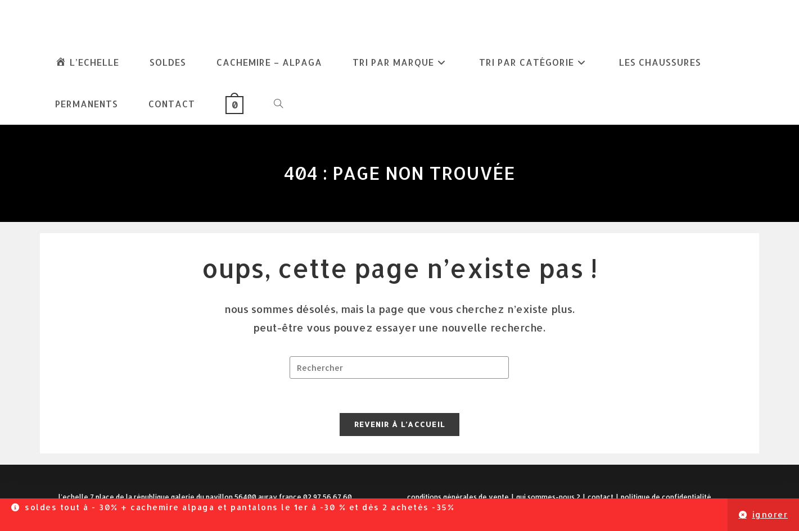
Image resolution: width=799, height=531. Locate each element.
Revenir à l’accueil (399, 424)
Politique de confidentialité (666, 497)
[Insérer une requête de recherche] (399, 367)
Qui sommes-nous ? (548, 497)
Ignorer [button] (770, 514)
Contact (600, 497)
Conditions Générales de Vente (458, 497)
